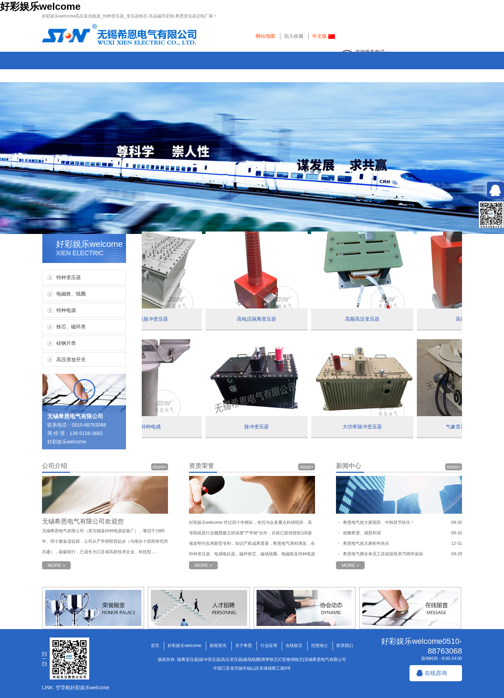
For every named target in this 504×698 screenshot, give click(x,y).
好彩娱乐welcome (40, 6)
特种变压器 (68, 277)
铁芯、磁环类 (71, 326)
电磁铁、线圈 (71, 294)
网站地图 (265, 36)
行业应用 (282, 73)
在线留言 (334, 73)
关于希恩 (229, 73)
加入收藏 (293, 36)
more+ (160, 467)
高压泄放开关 (71, 359)
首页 (71, 73)
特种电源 (66, 310)
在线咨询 (436, 673)
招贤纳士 (387, 73)
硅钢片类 (66, 343)
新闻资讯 (177, 73)
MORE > (56, 565)
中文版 (323, 36)
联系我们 (439, 73)
